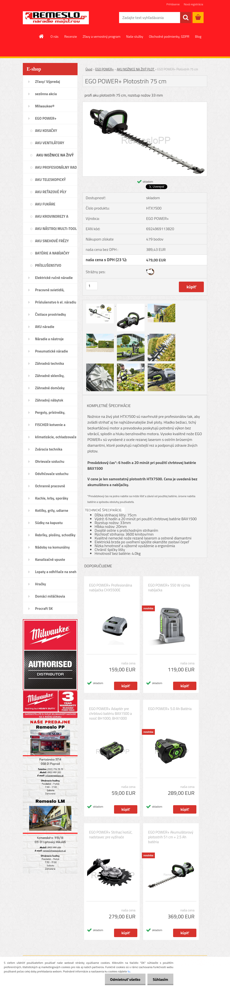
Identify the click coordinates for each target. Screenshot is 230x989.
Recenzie (70, 36)
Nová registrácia (193, 4)
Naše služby (134, 36)
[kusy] (92, 286)
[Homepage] (42, 36)
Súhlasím (159, 979)
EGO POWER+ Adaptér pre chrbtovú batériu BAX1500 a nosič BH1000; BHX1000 (110, 713)
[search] (185, 17)
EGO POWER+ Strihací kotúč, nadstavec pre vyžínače (110, 835)
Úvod (88, 69)
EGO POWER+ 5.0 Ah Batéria (170, 708)
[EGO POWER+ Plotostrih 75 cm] (145, 104)
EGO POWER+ (104, 69)
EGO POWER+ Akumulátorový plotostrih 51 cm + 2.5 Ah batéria (170, 837)
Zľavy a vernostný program (101, 36)
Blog (198, 36)
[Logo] (56, 18)
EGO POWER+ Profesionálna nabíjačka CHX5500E (110, 588)
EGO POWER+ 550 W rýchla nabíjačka (169, 588)
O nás (54, 36)
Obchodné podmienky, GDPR (169, 36)
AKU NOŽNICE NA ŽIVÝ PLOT (136, 69)
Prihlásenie (173, 4)
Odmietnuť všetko (123, 979)
